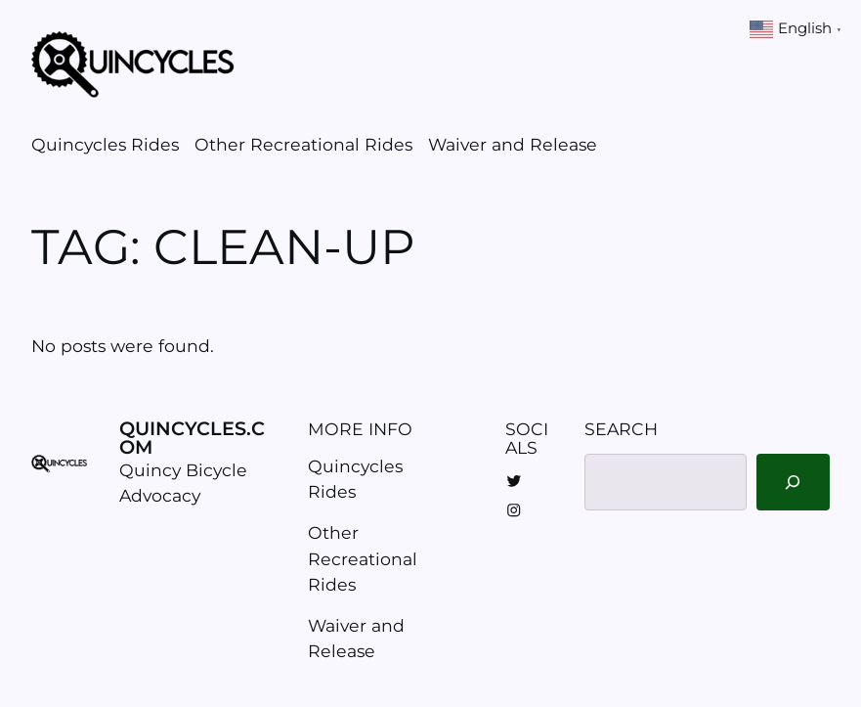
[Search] (793, 482)
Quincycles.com (192, 438)
